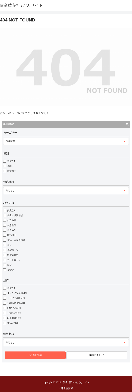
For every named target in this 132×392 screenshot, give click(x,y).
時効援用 (11, 235)
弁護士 (10, 166)
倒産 (9, 245)
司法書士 (11, 171)
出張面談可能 (14, 318)
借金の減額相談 (15, 215)
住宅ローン (12, 250)
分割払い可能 (14, 313)
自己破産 (11, 220)
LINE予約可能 (14, 308)
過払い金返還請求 (16, 240)
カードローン (14, 260)
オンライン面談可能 (17, 293)
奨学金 (10, 270)
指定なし (11, 161)
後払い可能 (12, 323)
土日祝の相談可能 (16, 298)
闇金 (9, 265)
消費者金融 (12, 255)
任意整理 (11, 225)
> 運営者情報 (66, 388)
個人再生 (11, 230)
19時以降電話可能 (16, 303)
